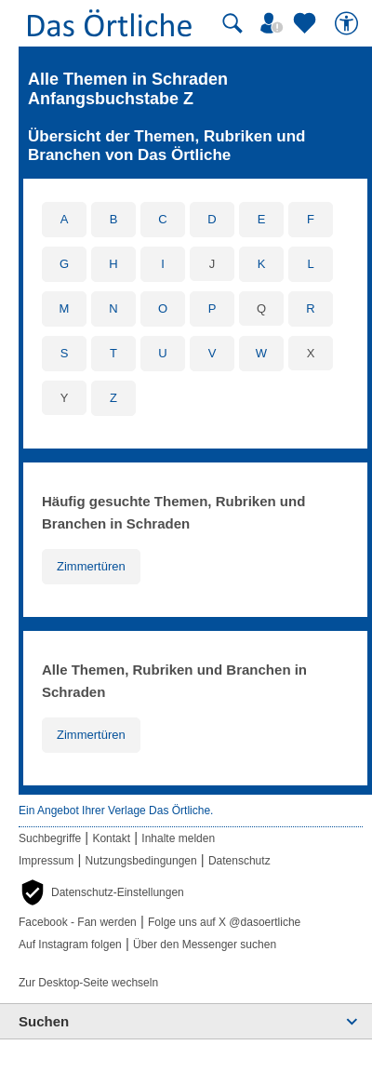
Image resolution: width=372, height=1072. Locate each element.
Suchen (44, 1021)
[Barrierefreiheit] (349, 23)
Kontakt (111, 838)
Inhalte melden (178, 838)
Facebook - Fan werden (78, 922)
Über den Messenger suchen (204, 944)
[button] (101, 892)
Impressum (46, 860)
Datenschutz (239, 860)
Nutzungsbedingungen (141, 860)
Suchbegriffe (50, 838)
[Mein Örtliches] (274, 23)
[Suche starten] (232, 23)
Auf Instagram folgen (70, 944)
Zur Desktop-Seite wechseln (88, 982)
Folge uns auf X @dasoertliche (224, 922)
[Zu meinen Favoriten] (307, 23)
